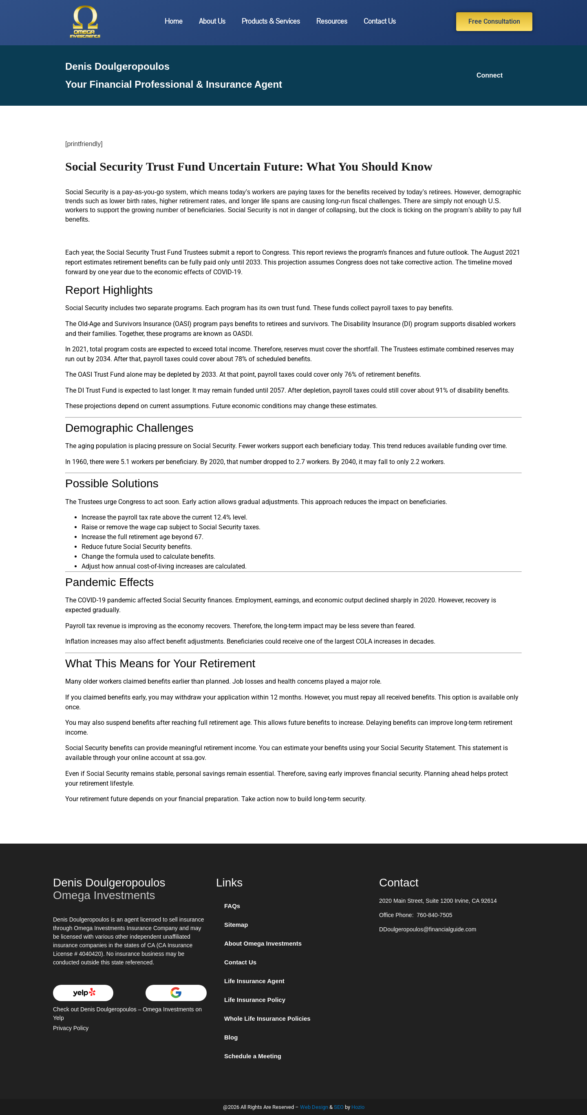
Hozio (357, 1107)
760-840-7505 (434, 915)
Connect (490, 75)
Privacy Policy (70, 1028)
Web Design (314, 1107)
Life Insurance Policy (254, 999)
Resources (331, 21)
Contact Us (380, 21)
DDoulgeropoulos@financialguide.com (427, 929)
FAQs (232, 905)
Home (174, 21)
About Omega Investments (263, 943)
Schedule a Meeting (252, 1056)
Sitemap (236, 924)
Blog (231, 1037)
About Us (212, 21)
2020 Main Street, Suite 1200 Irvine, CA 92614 (438, 900)
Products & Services (271, 21)
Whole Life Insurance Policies (267, 1018)
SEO (339, 1107)
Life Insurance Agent (254, 980)
